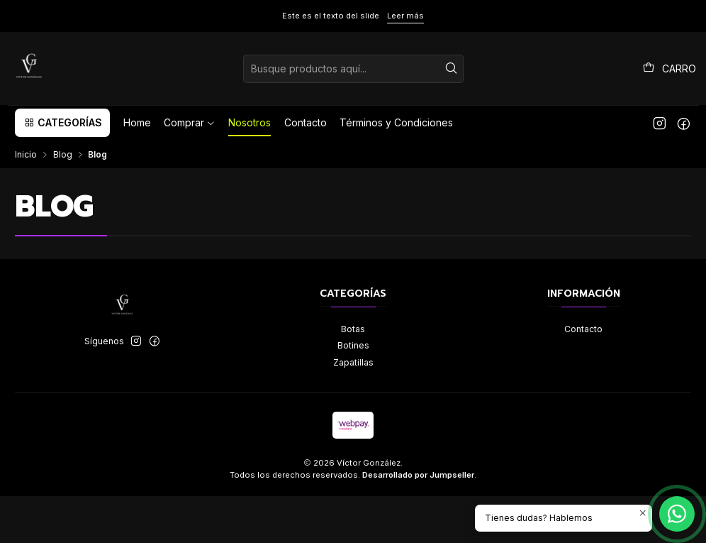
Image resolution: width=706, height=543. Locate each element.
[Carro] (670, 69)
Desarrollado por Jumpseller (418, 475)
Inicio (26, 154)
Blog (62, 154)
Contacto (583, 329)
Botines (353, 345)
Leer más (405, 16)
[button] (62, 123)
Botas (353, 329)
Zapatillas (353, 362)
